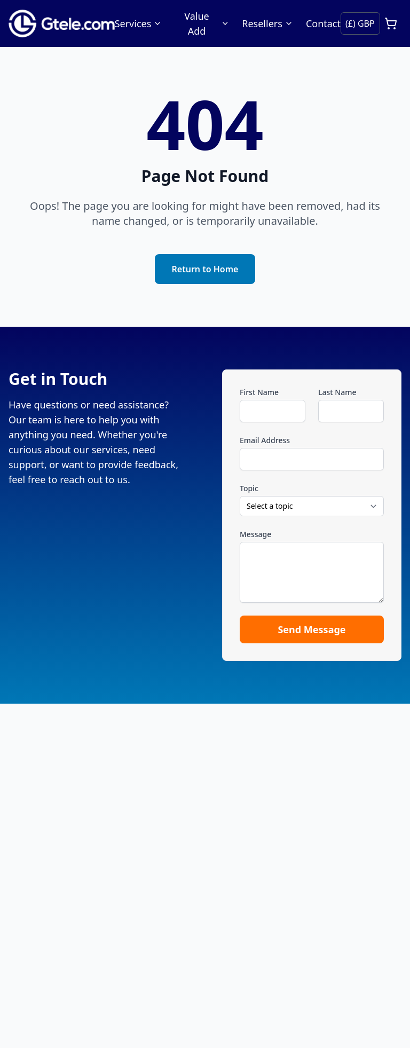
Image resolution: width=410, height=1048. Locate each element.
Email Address (265, 440)
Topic (249, 488)
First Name (259, 392)
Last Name (337, 392)
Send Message (311, 629)
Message (255, 534)
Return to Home (205, 269)
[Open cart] (390, 23)
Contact (323, 23)
